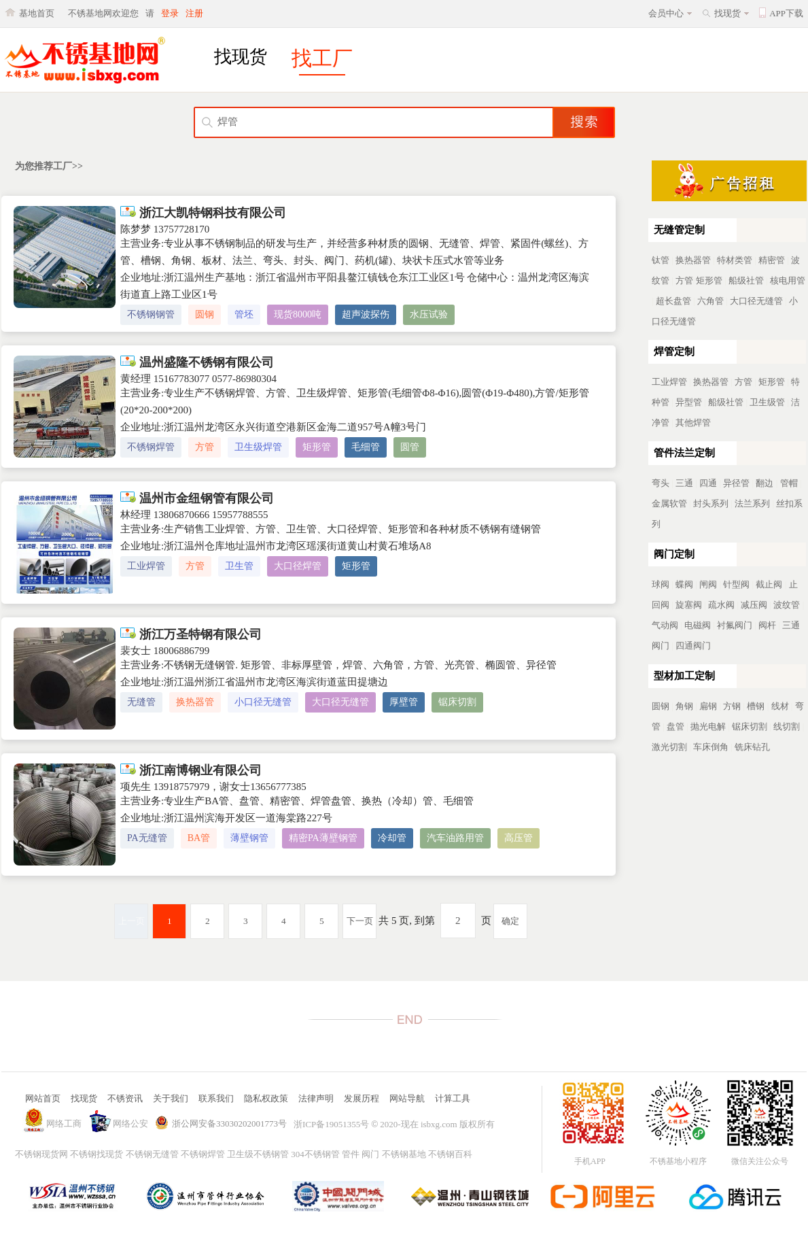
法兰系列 (752, 503)
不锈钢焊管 (151, 447)
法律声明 (316, 1098)
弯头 (660, 483)
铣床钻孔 (752, 747)
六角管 (710, 301)
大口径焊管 (297, 566)
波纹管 (786, 605)
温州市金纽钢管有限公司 (197, 498)
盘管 (675, 726)
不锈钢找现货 (96, 1154)
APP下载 (786, 13)
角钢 (684, 706)
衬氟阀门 (734, 625)
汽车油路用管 (455, 838)
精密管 (771, 260)
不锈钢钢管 (151, 314)
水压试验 (429, 314)
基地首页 (36, 13)
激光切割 (669, 747)
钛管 (660, 260)
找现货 (727, 13)
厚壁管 (403, 702)
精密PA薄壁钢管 (323, 838)
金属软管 (669, 503)
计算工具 (452, 1098)
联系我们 (216, 1098)
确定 (510, 921)
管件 (350, 1154)
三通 (684, 483)
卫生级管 (767, 402)
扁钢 (708, 706)
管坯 (243, 314)
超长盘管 (673, 301)
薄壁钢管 (249, 838)
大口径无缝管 (340, 702)
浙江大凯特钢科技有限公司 (203, 213)
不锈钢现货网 (41, 1154)
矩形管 (316, 447)
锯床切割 (457, 702)
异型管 (688, 402)
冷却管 (392, 838)
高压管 (518, 838)
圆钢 (204, 314)
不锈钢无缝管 (152, 1154)
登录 (170, 13)
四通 (708, 483)
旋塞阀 (688, 605)
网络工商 (64, 1123)
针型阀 (736, 584)
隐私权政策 (266, 1098)
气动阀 (665, 625)
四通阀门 (693, 645)
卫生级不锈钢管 (258, 1154)
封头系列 (710, 503)
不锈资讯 (125, 1098)
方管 (204, 447)
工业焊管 (146, 566)
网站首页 (42, 1098)
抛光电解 (708, 726)
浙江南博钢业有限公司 (191, 770)
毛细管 (365, 447)
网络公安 (130, 1123)
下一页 (360, 921)
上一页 (131, 921)
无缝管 (141, 702)
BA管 (199, 838)
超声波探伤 (365, 314)
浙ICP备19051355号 (331, 1124)
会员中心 (666, 13)
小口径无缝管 (263, 702)
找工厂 (322, 58)
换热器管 (195, 702)
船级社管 (746, 280)
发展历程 (361, 1098)
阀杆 (767, 625)
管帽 (789, 483)
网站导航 (407, 1098)
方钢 (732, 706)
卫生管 (239, 566)
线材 (780, 706)
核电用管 (787, 280)
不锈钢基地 (404, 1154)
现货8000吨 (297, 314)
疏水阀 (721, 605)
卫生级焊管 (258, 447)
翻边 (764, 483)
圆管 (409, 447)
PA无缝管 (147, 838)
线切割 (786, 726)
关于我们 (170, 1098)
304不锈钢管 (315, 1154)
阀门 (370, 1154)
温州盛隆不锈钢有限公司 (197, 362)
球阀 (660, 584)
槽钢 (756, 706)
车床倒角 (710, 747)
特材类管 (734, 260)
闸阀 (708, 584)
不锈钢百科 (450, 1154)
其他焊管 (693, 422)
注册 (194, 13)
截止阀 (769, 584)
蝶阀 (684, 584)
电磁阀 (697, 625)
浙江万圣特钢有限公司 (191, 634)
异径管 (736, 483)
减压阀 (754, 605)
